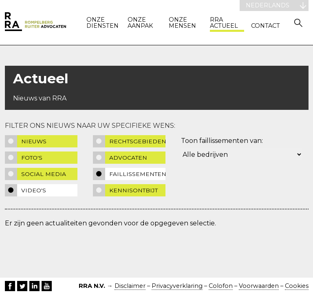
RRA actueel (224, 23)
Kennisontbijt (133, 190)
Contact (265, 26)
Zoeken (298, 22)
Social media (43, 174)
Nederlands (267, 5)
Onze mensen (182, 23)
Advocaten (128, 157)
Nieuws (33, 141)
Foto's (31, 157)
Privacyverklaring (177, 286)
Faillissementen (137, 174)
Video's (33, 190)
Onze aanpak (140, 23)
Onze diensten (102, 23)
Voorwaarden (259, 286)
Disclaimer (130, 286)
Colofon (221, 286)
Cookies (297, 286)
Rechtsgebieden (137, 141)
